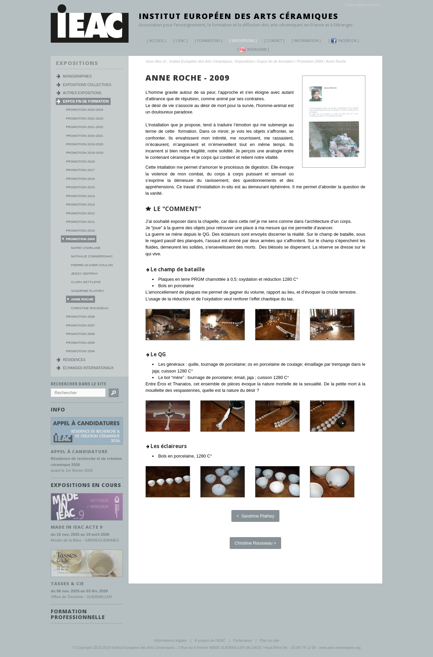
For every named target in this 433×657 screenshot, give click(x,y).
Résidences (74, 360)
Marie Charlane (85, 248)
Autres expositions (82, 93)
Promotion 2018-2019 (84, 152)
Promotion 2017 (80, 170)
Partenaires (242, 640)
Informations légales (170, 640)
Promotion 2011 (80, 222)
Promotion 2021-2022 (84, 127)
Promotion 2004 (80, 351)
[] (363, 5)
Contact (274, 40)
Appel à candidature (79, 451)
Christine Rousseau (90, 308)
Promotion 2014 (80, 196)
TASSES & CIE (67, 583)
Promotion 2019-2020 (84, 144)
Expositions (240, 41)
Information (306, 40)
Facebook (344, 41)
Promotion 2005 (80, 342)
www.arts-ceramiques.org (340, 647)
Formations (206, 41)
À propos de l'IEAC (210, 640)
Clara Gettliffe (86, 282)
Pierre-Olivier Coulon (92, 265)
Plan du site (269, 640)
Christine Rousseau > (255, 543)
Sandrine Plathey (87, 291)
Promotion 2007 (80, 325)
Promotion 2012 (80, 213)
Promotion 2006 (80, 334)
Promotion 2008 (80, 316)
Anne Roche (336, 61)
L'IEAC (177, 41)
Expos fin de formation (275, 61)
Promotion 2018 (80, 161)
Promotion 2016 (80, 179)
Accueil (157, 40)
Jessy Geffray (84, 273)
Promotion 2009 (310, 61)
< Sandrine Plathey (255, 515)
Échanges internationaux (88, 368)
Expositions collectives (87, 85)
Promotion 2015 (80, 187)
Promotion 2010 (80, 230)
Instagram (253, 49)
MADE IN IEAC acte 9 (77, 527)
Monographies (77, 76)
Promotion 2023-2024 (84, 109)
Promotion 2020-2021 (84, 135)
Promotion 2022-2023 (84, 118)
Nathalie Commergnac (92, 256)
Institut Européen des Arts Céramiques (238, 15)
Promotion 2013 (80, 204)
